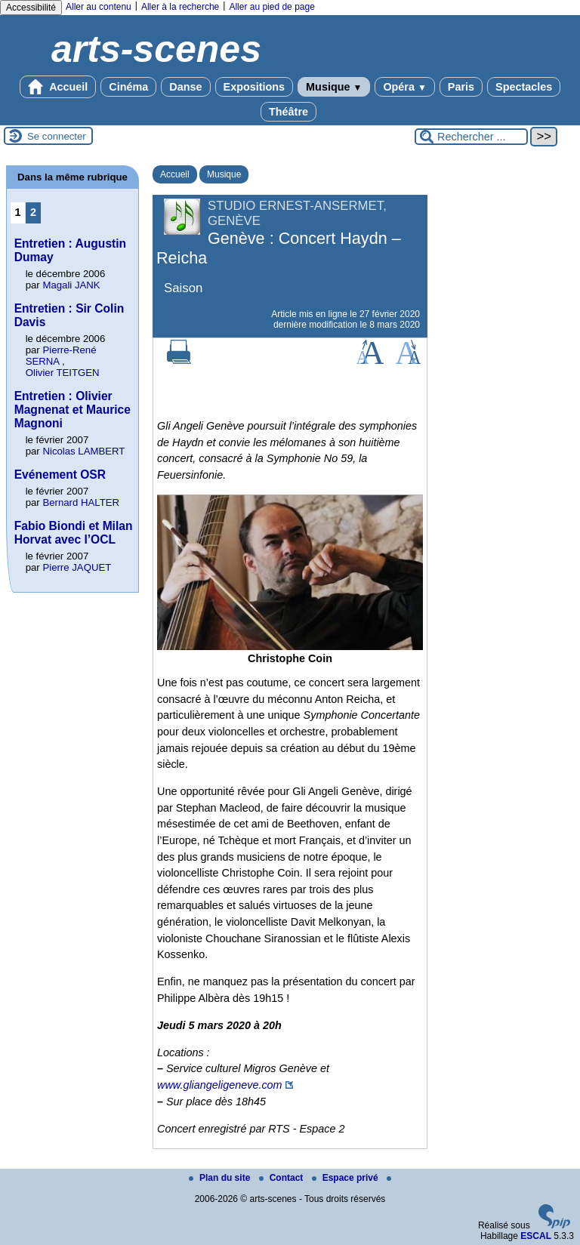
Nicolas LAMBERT (83, 451)
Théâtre (288, 112)
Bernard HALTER (80, 502)
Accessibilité (31, 7)
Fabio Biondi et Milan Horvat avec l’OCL (73, 532)
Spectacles (523, 87)
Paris (461, 87)
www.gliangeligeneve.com (219, 1085)
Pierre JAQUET (76, 567)
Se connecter (56, 136)
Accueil (58, 86)
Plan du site (221, 1178)
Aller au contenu (98, 7)
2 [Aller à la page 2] (33, 212)
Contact (282, 1178)
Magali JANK (71, 285)
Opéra (404, 87)
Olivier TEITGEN (63, 372)
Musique (334, 87)
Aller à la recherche (180, 7)
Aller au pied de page (271, 7)
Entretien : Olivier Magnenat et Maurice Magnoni (72, 410)
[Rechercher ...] (471, 136)
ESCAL (535, 1236)
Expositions (254, 87)
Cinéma (128, 87)
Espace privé (346, 1178)
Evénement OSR (60, 474)
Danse (185, 87)
